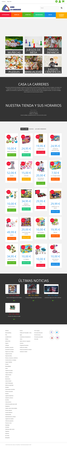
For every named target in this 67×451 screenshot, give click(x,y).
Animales (7, 427)
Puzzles (7, 364)
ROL (6, 334)
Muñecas (7, 376)
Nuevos (31, 129)
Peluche (7, 393)
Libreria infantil (8, 381)
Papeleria (7, 431)
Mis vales (36, 339)
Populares (24, 129)
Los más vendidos (40, 129)
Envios (21, 330)
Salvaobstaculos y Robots (10, 416)
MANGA (7, 330)
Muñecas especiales (9, 385)
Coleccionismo (8, 401)
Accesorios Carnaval (9, 349)
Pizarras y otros (8, 422)
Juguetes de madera (9, 418)
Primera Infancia (8, 410)
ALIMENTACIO (8, 336)
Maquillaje (7, 425)
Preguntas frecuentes (24, 345)
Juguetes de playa (9, 370)
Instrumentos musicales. (10, 389)
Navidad (7, 387)
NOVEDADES (39, 14)
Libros (6, 368)
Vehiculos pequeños (9, 420)
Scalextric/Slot (8, 414)
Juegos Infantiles (8, 362)
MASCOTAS (7, 341)
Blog (50, 14)
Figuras (6, 343)
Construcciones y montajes (10, 360)
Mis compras (37, 330)
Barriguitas (7, 437)
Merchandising (8, 332)
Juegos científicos (8, 372)
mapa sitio (9, 1)
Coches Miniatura (8, 412)
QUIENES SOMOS (61, 15)
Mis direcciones (37, 334)
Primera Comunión (9, 391)
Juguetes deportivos (9, 395)
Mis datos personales (38, 336)
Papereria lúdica (8, 355)
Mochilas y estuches (9, 347)
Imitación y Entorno (9, 397)
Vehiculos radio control (9, 429)
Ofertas (6, 339)
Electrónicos (7, 378)
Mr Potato (7, 435)
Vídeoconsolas (8, 374)
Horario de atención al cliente (25, 349)
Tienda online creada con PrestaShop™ (14, 444)
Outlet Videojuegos (9, 383)
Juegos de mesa (8, 353)
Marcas (16, 14)
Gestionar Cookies (23, 351)
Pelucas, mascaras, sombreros (11, 357)
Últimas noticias (33, 280)
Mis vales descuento (38, 332)
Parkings (7, 345)
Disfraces (7, 433)
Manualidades (8, 366)
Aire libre (7, 399)
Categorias (5, 14)
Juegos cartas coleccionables (11, 408)
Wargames (7, 406)
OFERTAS (29, 13)
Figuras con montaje (9, 351)
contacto (4, 1)
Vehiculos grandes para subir (11, 404)
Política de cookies (23, 347)
